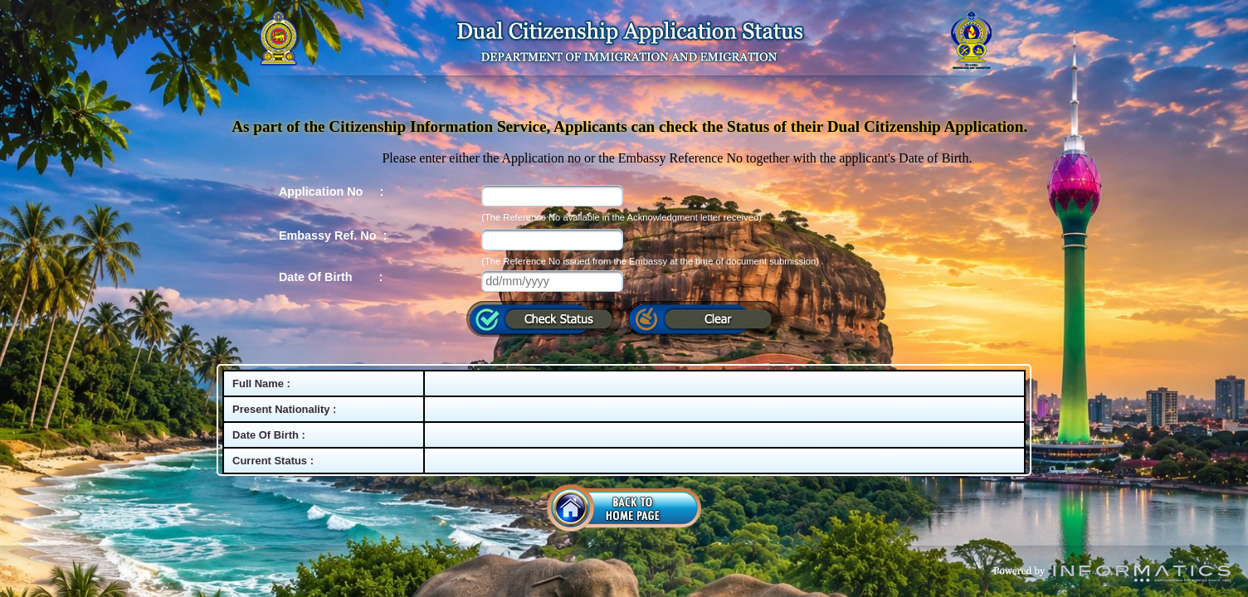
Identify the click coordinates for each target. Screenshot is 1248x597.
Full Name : (261, 383)
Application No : (331, 191)
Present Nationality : (284, 409)
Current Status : (273, 460)
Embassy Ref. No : (333, 235)
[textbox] (552, 195)
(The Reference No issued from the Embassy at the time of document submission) (650, 261)
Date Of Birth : (331, 277)
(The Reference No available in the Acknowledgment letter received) (621, 217)
